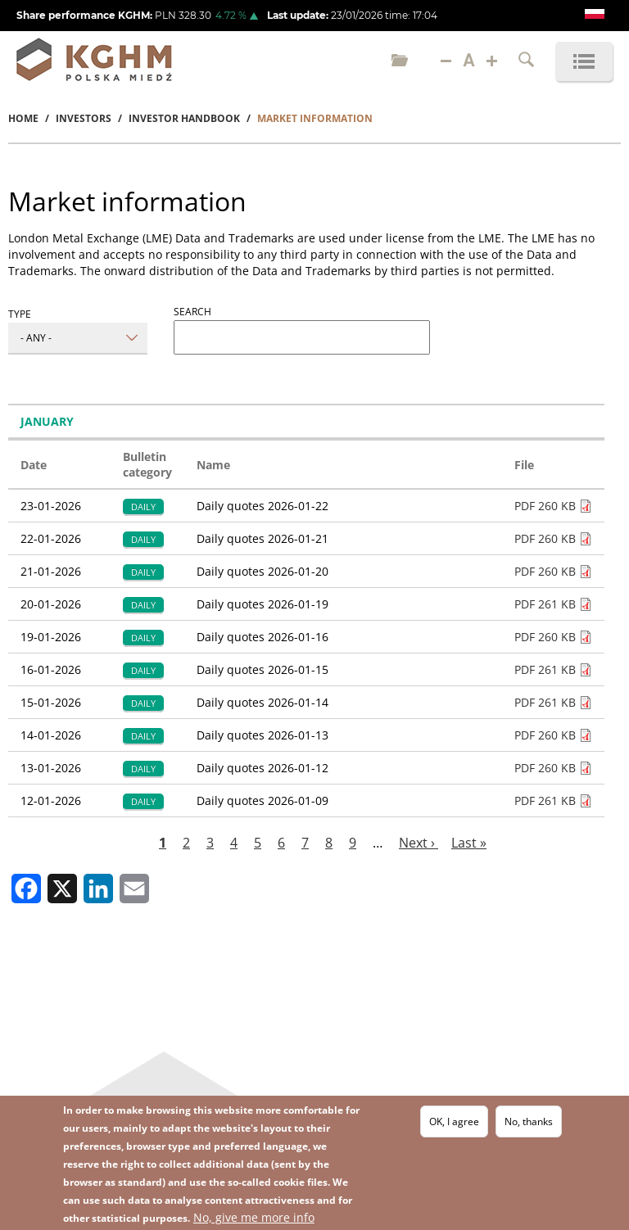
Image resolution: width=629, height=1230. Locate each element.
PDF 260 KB (545, 505)
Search (192, 312)
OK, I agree (454, 1123)
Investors (83, 118)
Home (23, 118)
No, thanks (529, 1123)
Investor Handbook (184, 118)
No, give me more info (253, 1219)
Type (19, 314)
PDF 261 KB (545, 604)
